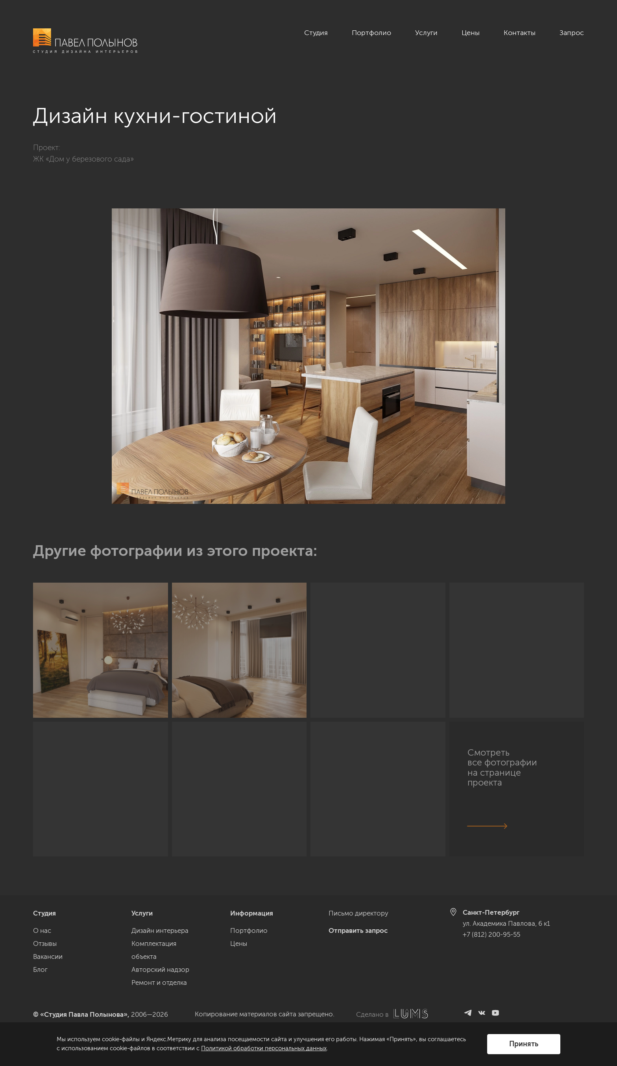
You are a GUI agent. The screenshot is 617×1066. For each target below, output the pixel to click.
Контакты (520, 32)
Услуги (426, 32)
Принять (523, 1044)
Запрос (572, 32)
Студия (316, 32)
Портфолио (371, 32)
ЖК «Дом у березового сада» (83, 158)
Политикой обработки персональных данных (264, 1048)
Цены (471, 32)
